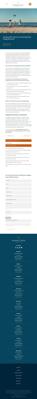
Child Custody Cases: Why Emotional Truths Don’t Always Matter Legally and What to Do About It (17, 161)
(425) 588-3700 (18, 284)
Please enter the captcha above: (12, 220)
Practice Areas (18, 375)
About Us (18, 367)
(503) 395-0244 (18, 297)
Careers (18, 370)
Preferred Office (9, 195)
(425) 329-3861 (18, 260)
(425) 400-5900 (18, 322)
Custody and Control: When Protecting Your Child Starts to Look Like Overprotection (18, 154)
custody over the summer (21, 107)
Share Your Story (9, 203)
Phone (7, 184)
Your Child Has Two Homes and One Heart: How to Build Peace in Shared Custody (17, 158)
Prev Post (10, 135)
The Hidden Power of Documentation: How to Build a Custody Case (18, 165)
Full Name (8, 180)
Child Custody (8, 143)
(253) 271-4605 (18, 309)
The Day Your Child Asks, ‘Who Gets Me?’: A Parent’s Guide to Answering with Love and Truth (18, 151)
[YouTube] (21, 247)
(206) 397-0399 (18, 334)
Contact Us (18, 383)
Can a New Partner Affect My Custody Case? (15, 148)
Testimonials (18, 378)
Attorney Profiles (18, 372)
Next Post (27, 135)
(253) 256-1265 (18, 346)
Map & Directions (18, 258)
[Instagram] (19, 247)
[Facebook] (15, 247)
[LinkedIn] (17, 247)
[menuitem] (13, 396)
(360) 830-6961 (18, 359)
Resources (18, 380)
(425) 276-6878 (18, 272)
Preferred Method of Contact (11, 199)
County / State (8, 191)
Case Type (8, 211)
